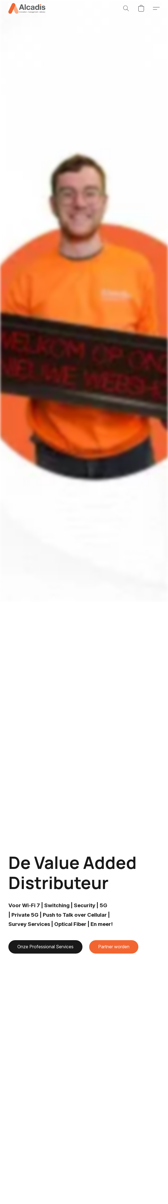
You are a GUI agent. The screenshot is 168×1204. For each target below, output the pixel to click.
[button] (27, 8)
